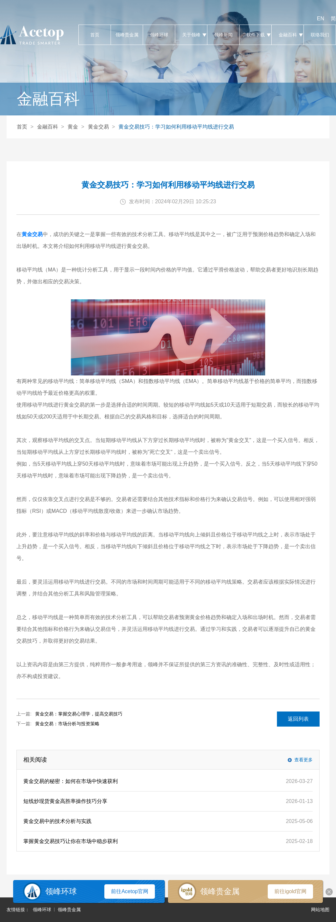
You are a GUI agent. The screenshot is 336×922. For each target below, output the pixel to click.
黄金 (73, 127)
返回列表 (298, 719)
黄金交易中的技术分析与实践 (57, 821)
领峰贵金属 (127, 35)
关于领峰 (191, 35)
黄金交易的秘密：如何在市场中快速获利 (70, 781)
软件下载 (255, 35)
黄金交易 (98, 127)
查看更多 (303, 759)
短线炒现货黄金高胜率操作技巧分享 (65, 801)
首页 (94, 35)
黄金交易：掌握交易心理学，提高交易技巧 (78, 713)
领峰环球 (159, 35)
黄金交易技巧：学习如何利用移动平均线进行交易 (176, 127)
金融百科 (287, 35)
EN (320, 18)
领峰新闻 (223, 35)
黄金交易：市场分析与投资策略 (67, 723)
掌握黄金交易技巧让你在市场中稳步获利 (70, 841)
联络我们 (320, 35)
